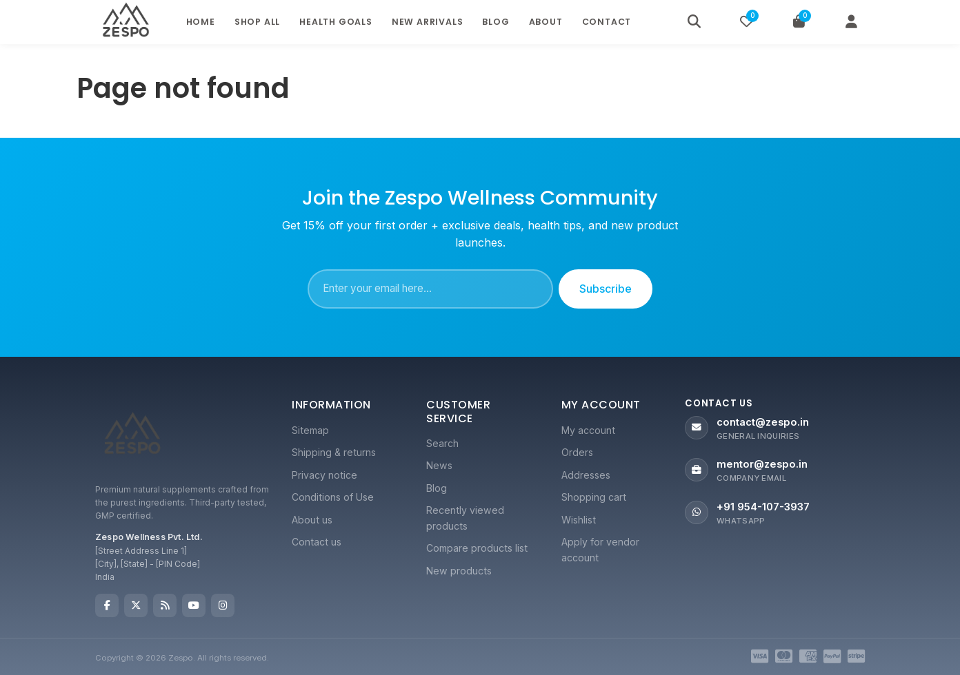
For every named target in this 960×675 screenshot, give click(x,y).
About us (312, 520)
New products (459, 571)
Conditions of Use (333, 497)
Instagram (222, 605)
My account (588, 430)
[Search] (694, 22)
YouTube (194, 605)
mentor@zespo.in (762, 464)
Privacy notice (324, 475)
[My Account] (851, 22)
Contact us (316, 542)
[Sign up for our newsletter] (430, 289)
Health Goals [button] (335, 22)
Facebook (107, 605)
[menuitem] (345, 431)
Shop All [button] (257, 22)
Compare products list (477, 548)
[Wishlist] (746, 22)
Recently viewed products (465, 518)
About (546, 22)
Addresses (585, 475)
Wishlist (578, 520)
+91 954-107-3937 (763, 507)
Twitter (136, 605)
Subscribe (605, 288)
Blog (495, 22)
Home (200, 22)
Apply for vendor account (600, 549)
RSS (165, 605)
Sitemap (310, 430)
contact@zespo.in (763, 422)
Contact (607, 22)
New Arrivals (427, 22)
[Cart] (798, 22)
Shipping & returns (334, 452)
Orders (577, 452)
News (439, 465)
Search (442, 443)
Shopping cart (593, 497)
